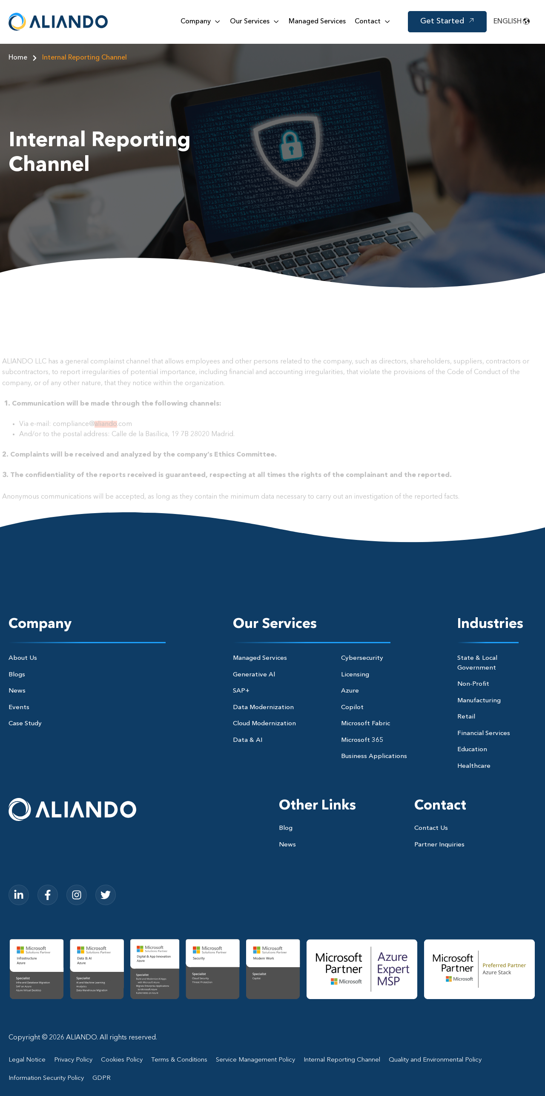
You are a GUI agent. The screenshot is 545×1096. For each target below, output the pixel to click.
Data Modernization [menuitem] (263, 707)
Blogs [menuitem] (17, 675)
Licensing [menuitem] (355, 675)
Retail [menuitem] (466, 717)
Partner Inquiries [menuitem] (439, 845)
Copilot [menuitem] (352, 707)
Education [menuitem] (472, 750)
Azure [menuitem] (350, 691)
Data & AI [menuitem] (247, 740)
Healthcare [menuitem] (473, 766)
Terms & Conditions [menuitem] (179, 1060)
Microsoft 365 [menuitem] (362, 740)
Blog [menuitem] (286, 828)
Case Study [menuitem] (25, 724)
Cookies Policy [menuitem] (122, 1060)
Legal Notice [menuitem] (27, 1060)
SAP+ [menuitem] (241, 691)
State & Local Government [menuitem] (477, 663)
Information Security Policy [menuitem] (46, 1078)
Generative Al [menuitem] (254, 675)
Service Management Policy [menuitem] (255, 1060)
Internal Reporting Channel (84, 57)
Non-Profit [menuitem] (473, 684)
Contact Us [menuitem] (431, 828)
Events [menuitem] (19, 707)
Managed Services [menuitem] (260, 658)
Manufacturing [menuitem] (479, 701)
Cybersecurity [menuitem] (362, 658)
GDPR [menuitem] (101, 1078)
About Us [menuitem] (23, 658)
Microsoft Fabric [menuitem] (365, 724)
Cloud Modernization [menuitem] (264, 724)
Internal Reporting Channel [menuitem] (342, 1060)
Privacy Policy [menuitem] (73, 1060)
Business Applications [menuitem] (374, 756)
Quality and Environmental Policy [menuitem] (435, 1060)
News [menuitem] (17, 691)
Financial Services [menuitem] (483, 733)
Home (25, 57)
